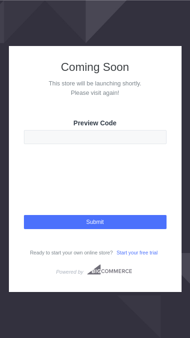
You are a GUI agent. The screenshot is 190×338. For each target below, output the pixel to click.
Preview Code (95, 123)
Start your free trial (137, 252)
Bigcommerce (109, 269)
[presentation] (95, 187)
